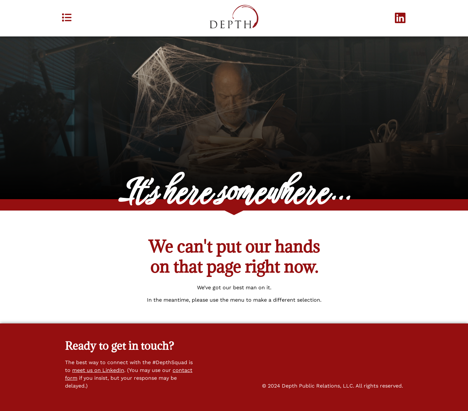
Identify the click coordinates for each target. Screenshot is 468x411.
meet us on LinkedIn (98, 370)
